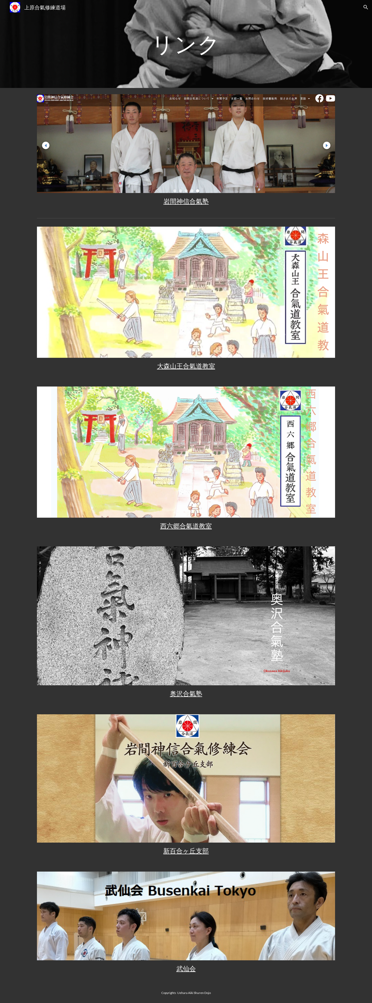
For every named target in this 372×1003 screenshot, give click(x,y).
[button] (366, 7)
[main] (186, 44)
